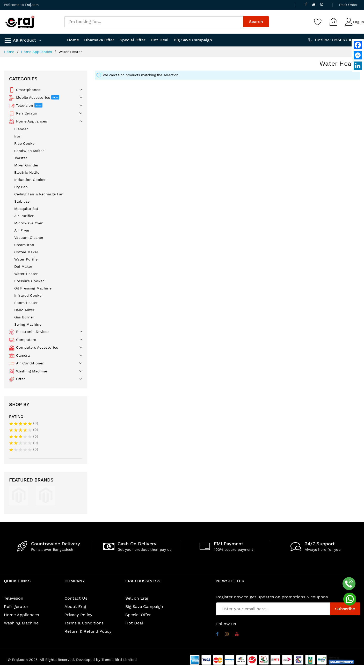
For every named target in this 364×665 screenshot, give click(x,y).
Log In (358, 22)
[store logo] (20, 21)
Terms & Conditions (84, 623)
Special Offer (138, 614)
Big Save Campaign (144, 606)
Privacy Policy (78, 614)
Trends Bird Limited (119, 660)
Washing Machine (21, 623)
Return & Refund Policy (88, 631)
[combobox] (153, 21)
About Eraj (75, 606)
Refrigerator (16, 606)
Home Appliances (37, 52)
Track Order (348, 5)
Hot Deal (134, 623)
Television (13, 598)
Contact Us (75, 598)
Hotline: (337, 39)
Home (10, 52)
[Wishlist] (318, 21)
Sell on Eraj (136, 598)
